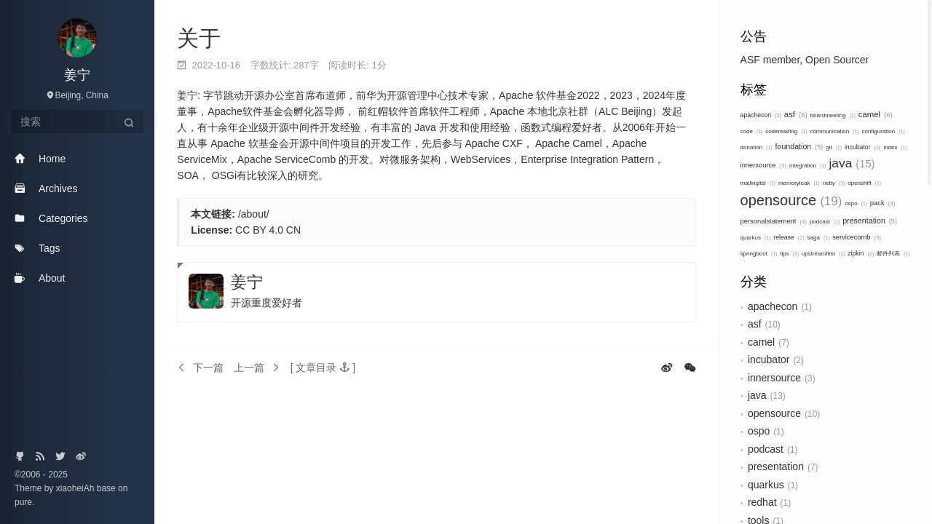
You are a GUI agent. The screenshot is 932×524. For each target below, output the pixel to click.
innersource (763, 165)
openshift (864, 183)
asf (795, 114)
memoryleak (799, 183)
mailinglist (758, 183)
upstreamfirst (823, 253)
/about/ (253, 214)
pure (23, 502)
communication (834, 131)
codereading (786, 131)
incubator (863, 147)
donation (757, 147)
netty (834, 183)
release (788, 237)
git (834, 147)
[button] (323, 367)
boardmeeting (833, 115)
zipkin (861, 253)
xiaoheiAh (76, 488)
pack (882, 203)
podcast (825, 221)
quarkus (756, 237)
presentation (869, 220)
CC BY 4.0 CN (268, 230)
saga (818, 237)
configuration (882, 131)
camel (875, 114)
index (895, 147)
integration (807, 165)
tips (789, 253)
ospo (856, 203)
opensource (791, 200)
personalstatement (774, 221)
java (852, 163)
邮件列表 (893, 253)
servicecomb (856, 237)
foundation (799, 146)
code (752, 131)
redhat (762, 502)
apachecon (761, 115)
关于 (199, 38)
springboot (759, 253)
